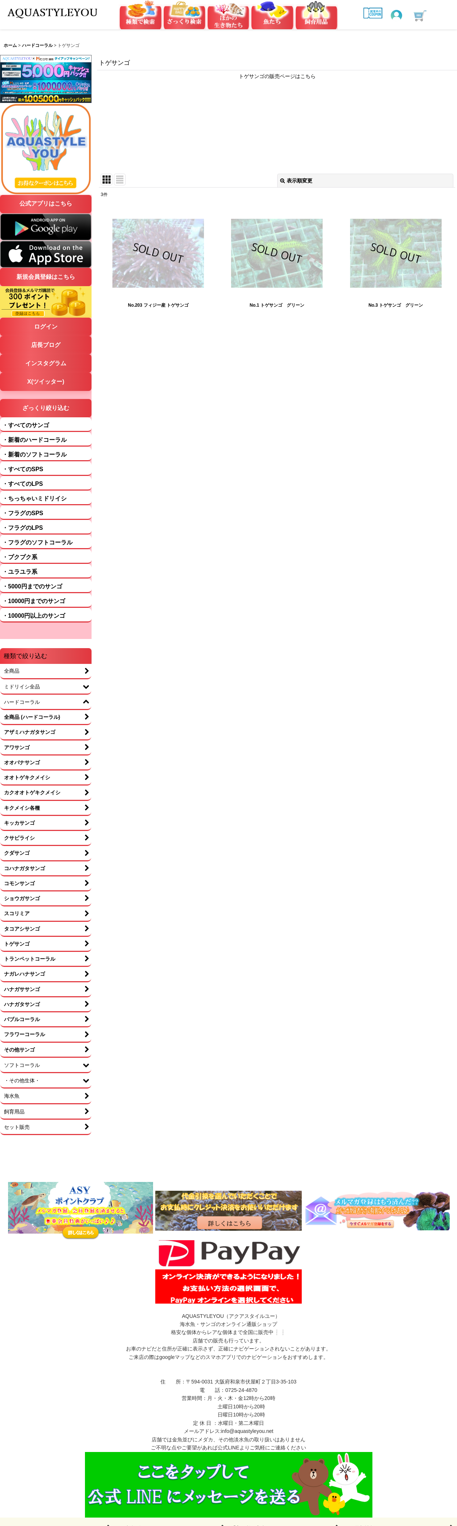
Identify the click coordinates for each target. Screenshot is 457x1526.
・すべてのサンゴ (25, 425)
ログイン (45, 327)
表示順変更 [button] (296, 181)
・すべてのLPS (22, 484)
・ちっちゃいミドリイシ (34, 498)
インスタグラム (45, 363)
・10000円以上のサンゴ (34, 616)
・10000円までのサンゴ (34, 601)
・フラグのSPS (22, 513)
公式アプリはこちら (45, 203)
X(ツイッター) (45, 381)
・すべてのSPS (22, 469)
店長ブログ (45, 345)
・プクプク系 (19, 557)
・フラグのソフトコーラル (37, 542)
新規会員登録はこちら (45, 277)
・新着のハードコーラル (34, 440)
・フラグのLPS (22, 528)
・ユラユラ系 (19, 572)
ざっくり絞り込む (45, 408)
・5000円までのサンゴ (32, 586)
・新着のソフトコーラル (34, 454)
